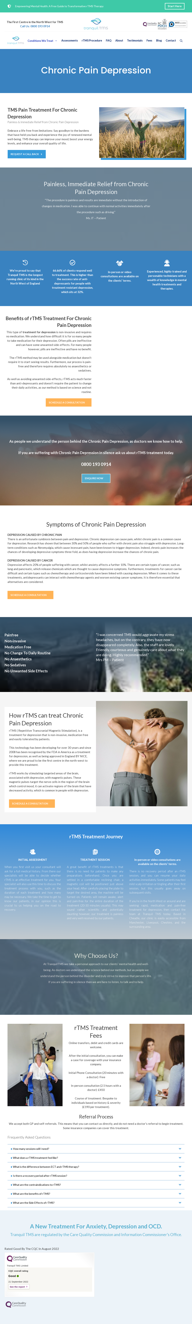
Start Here (175, 6)
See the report (17, 1286)
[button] (181, 40)
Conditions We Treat (43, 40)
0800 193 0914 (96, 464)
